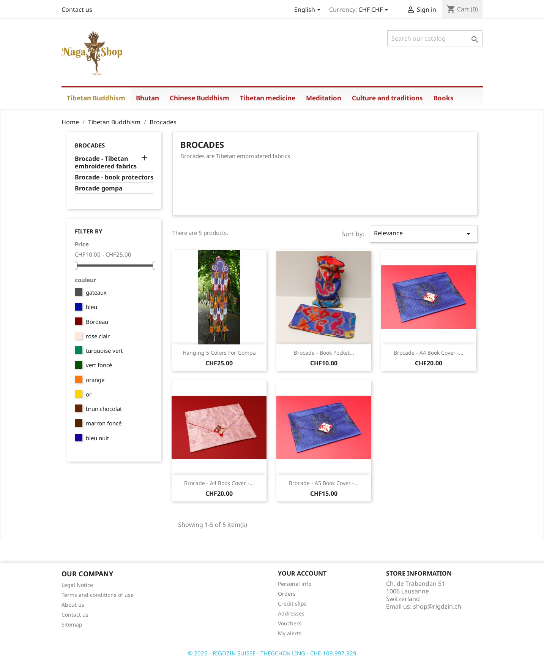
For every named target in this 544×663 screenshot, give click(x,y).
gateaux (96, 292)
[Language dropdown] (308, 10)
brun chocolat (104, 408)
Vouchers (289, 623)
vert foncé (99, 365)
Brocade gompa (99, 188)
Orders (287, 593)
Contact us (76, 9)
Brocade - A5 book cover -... (324, 483)
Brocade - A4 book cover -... (429, 352)
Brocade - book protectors (114, 177)
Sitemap (71, 624)
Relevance (423, 233)
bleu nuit (97, 438)
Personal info (294, 583)
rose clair (98, 336)
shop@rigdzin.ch (437, 606)
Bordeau (97, 321)
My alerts (289, 633)
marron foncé (103, 423)
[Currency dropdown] (374, 10)
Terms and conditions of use (97, 594)
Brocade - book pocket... (324, 352)
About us (72, 604)
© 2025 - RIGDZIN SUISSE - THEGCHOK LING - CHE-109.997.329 (272, 653)
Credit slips (292, 603)
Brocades (90, 145)
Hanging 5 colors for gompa (219, 352)
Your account (302, 573)
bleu (91, 307)
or (88, 394)
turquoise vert (104, 350)
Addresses (291, 613)
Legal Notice (77, 584)
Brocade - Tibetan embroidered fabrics (106, 162)
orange (95, 380)
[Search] (435, 38)
